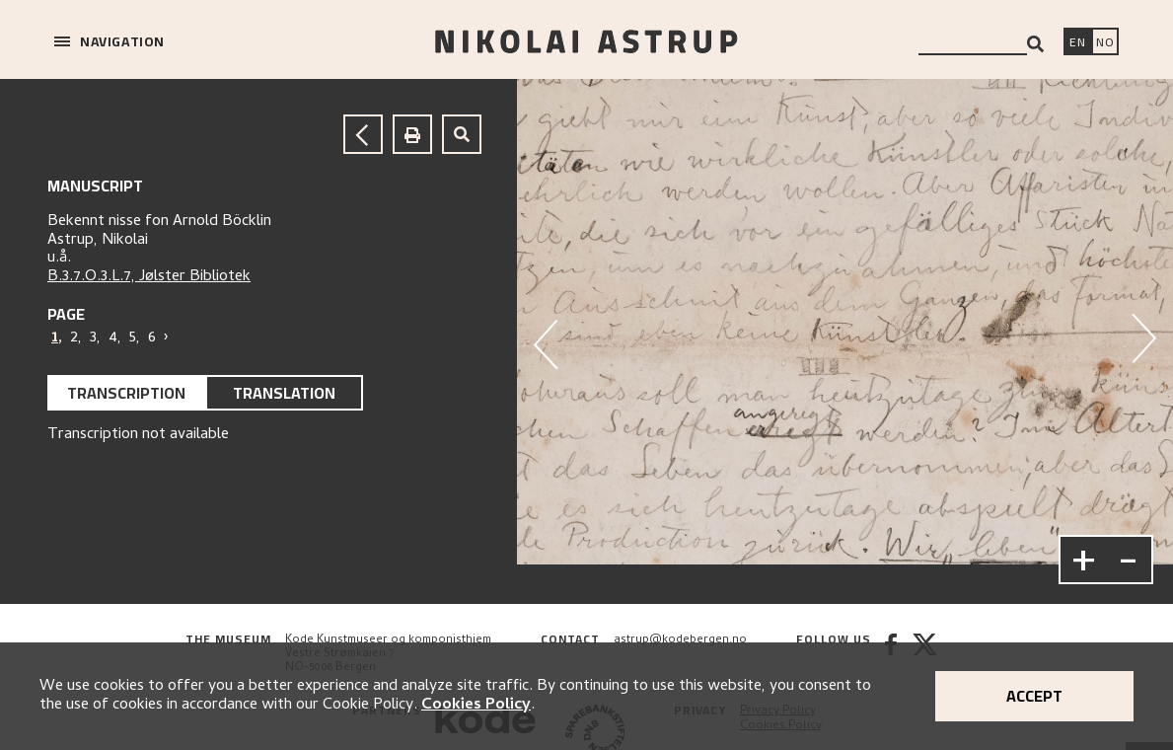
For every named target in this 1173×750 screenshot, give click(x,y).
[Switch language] (1077, 43)
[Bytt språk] (1105, 43)
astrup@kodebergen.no (680, 640)
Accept (1034, 696)
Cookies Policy (476, 705)
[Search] (1035, 44)
